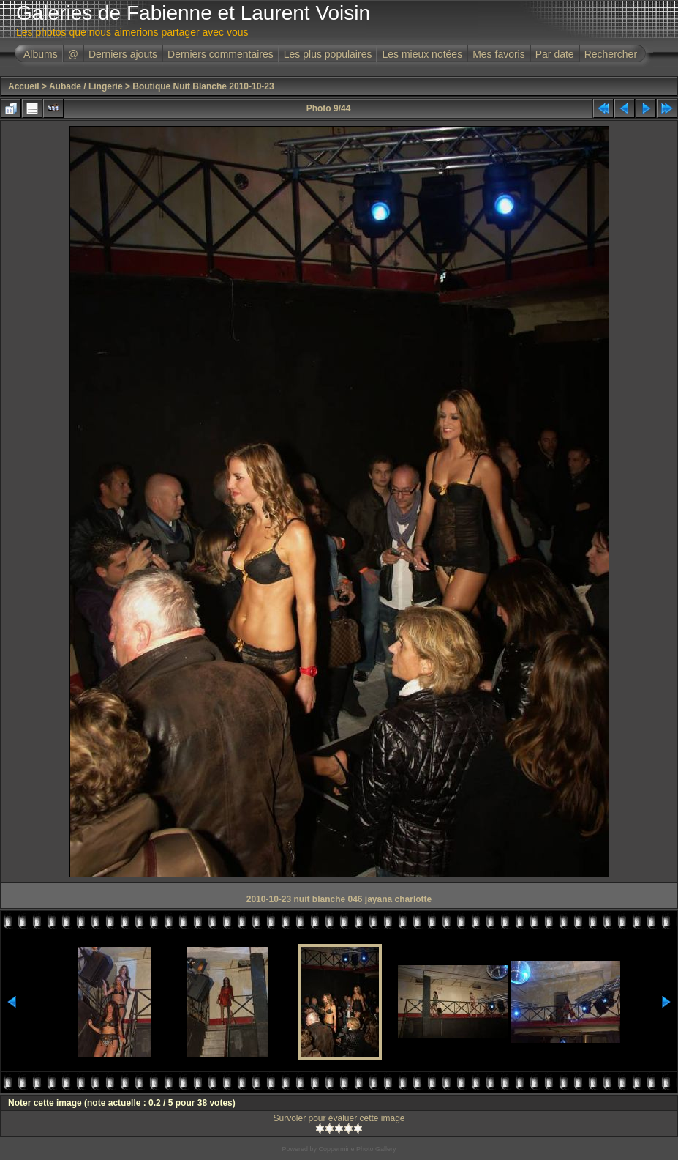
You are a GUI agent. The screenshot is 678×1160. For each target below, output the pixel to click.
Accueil (23, 86)
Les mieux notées (422, 54)
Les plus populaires (328, 54)
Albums (40, 54)
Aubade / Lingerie (86, 86)
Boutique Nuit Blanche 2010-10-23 (203, 86)
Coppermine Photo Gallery (357, 1149)
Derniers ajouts (122, 54)
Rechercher (610, 54)
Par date (554, 54)
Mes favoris (498, 54)
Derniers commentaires (220, 54)
